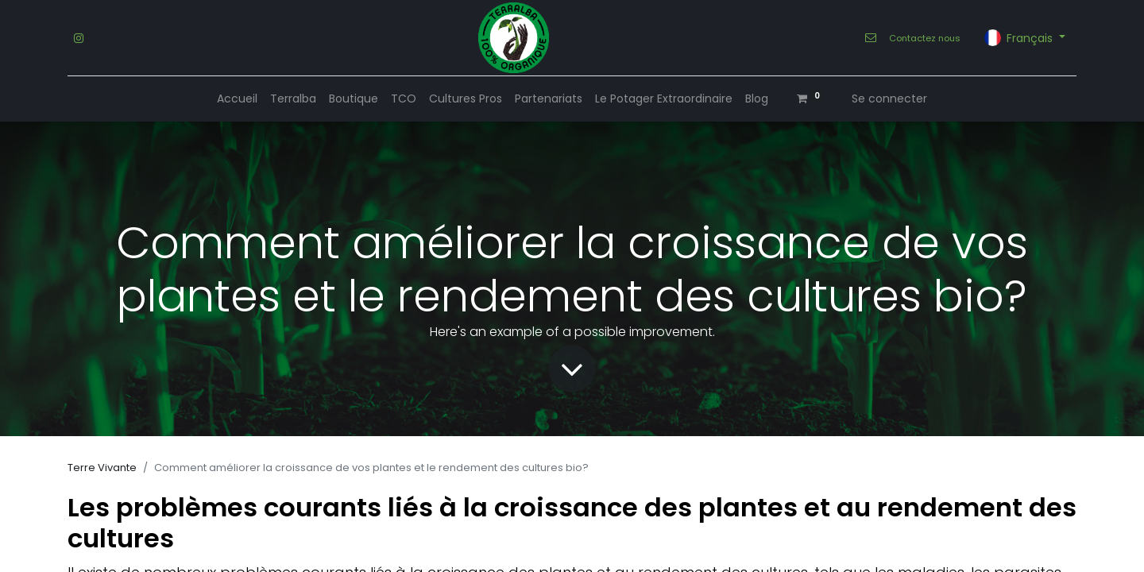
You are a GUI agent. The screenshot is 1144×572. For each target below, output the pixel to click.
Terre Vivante (102, 467)
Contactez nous (924, 38)
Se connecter (889, 98)
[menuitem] (237, 99)
